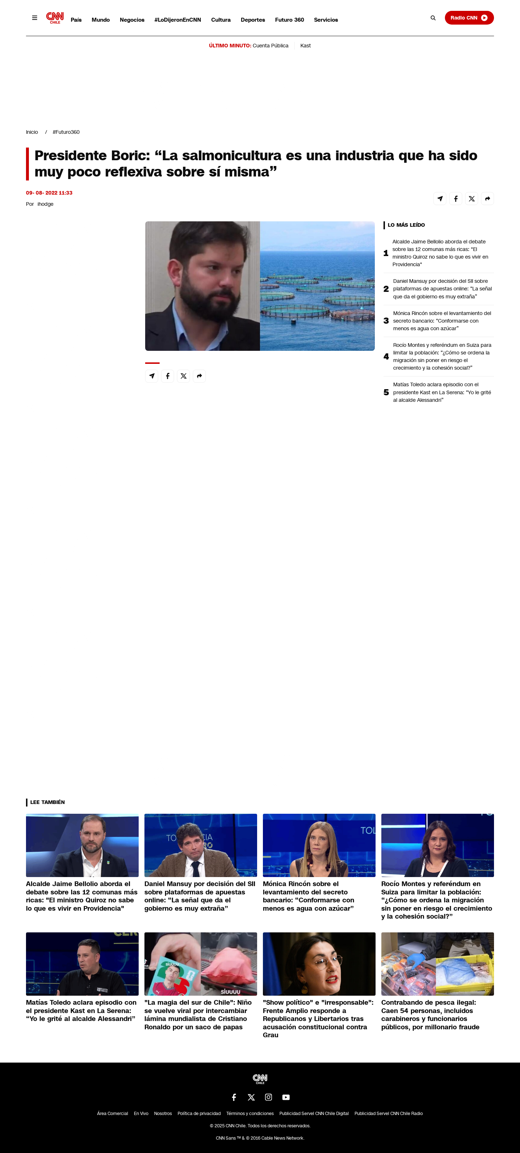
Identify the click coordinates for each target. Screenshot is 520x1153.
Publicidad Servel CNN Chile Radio (389, 1113)
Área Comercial (112, 1113)
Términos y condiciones (250, 1113)
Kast (305, 45)
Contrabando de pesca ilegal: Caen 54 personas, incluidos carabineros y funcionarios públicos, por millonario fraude (430, 1015)
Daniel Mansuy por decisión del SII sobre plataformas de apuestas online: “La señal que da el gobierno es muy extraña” (442, 288)
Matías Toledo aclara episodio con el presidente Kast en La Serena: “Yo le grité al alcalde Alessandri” (442, 392)
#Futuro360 (66, 132)
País (76, 20)
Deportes (253, 20)
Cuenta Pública (271, 45)
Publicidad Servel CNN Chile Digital (314, 1113)
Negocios (132, 20)
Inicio (32, 132)
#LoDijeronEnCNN (178, 20)
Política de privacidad (199, 1113)
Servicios (326, 20)
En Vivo (141, 1113)
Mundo (101, 20)
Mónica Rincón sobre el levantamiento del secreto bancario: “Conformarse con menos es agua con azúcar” (442, 321)
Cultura (221, 20)
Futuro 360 (289, 20)
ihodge (45, 204)
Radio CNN (469, 18)
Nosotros (163, 1113)
